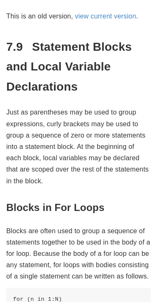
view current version (105, 16)
